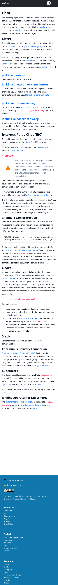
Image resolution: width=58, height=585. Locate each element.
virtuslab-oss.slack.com (30, 405)
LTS (46, 123)
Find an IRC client (17, 150)
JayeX (4, 384)
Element (29, 60)
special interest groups (33, 46)
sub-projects (17, 30)
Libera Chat (30, 142)
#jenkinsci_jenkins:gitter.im (39, 195)
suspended (42, 163)
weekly (37, 123)
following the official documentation (22, 250)
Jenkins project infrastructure (31, 107)
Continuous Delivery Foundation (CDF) (18, 353)
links (38, 384)
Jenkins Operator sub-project (18, 402)
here (4, 392)
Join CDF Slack (43, 365)
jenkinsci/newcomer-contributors (25, 84)
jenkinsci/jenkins (14, 75)
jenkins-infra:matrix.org (18, 103)
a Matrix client (48, 67)
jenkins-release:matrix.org (20, 119)
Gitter (13, 46)
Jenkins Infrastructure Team (26, 318)
